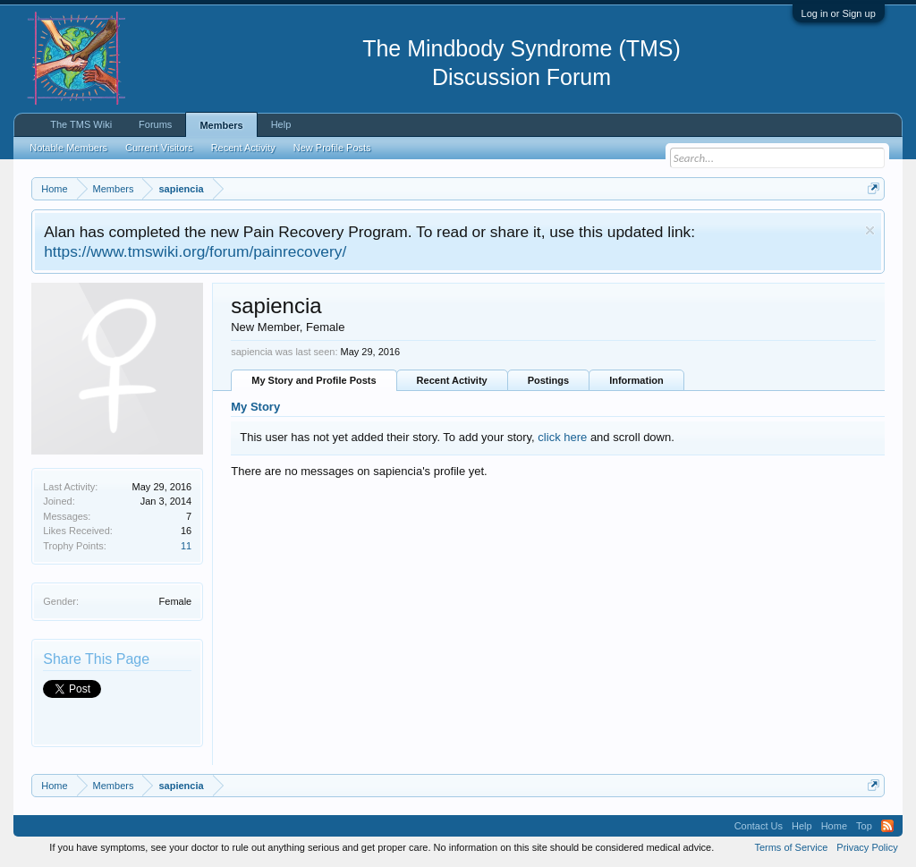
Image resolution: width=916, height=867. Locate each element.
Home (834, 825)
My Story (255, 406)
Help (281, 124)
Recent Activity (452, 380)
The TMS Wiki (81, 124)
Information (636, 380)
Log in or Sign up (839, 13)
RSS (887, 826)
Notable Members (68, 147)
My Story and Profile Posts (313, 380)
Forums (155, 124)
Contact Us (758, 825)
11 (186, 545)
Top (864, 825)
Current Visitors (159, 147)
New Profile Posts (332, 147)
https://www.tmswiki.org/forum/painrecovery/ (195, 251)
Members (220, 125)
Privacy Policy (866, 847)
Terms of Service (790, 847)
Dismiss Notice (870, 230)
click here (562, 437)
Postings (548, 380)
